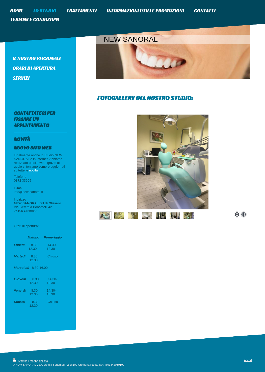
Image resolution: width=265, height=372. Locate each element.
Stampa (20, 360)
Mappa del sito (39, 360)
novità (33, 170)
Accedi (248, 360)
